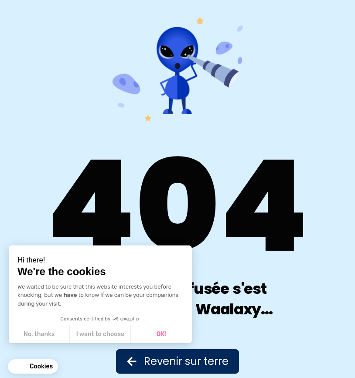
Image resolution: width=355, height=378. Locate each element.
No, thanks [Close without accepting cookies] (39, 334)
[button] (33, 366)
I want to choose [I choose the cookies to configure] (100, 334)
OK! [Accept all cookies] (162, 334)
